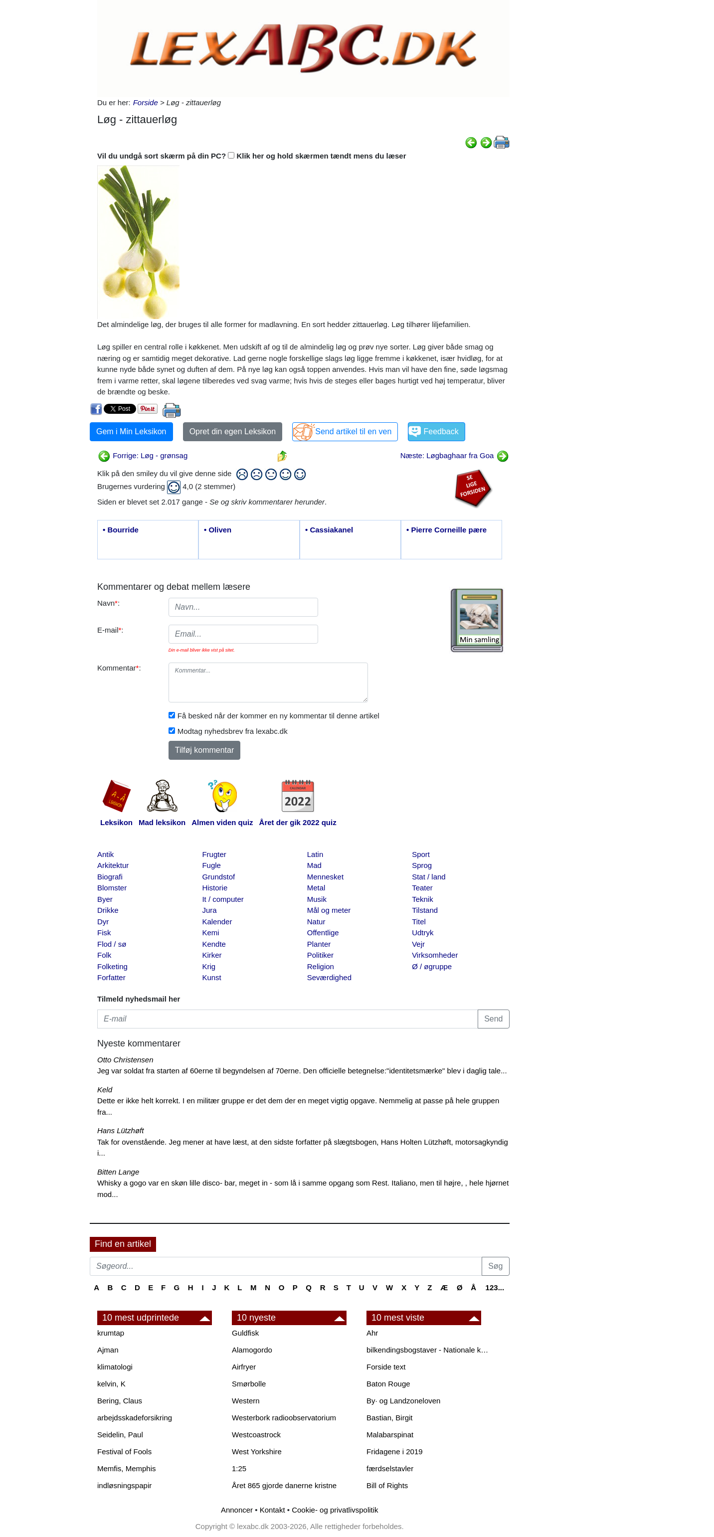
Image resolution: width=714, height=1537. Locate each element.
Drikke (108, 910)
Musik (317, 899)
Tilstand (425, 910)
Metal (316, 887)
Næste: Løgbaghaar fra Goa (454, 455)
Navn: (108, 603)
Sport (421, 854)
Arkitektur (113, 865)
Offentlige (323, 932)
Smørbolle (249, 1383)
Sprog (422, 865)
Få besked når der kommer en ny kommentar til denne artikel (278, 715)
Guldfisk (245, 1333)
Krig (208, 966)
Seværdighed (329, 977)
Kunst (211, 977)
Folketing (112, 966)
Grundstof (218, 876)
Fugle (211, 865)
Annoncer (237, 1510)
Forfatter (111, 977)
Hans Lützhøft (120, 1130)
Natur (316, 921)
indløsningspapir (124, 1485)
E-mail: (110, 630)
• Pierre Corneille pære (446, 529)
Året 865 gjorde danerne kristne (284, 1485)
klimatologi (115, 1367)
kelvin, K (111, 1383)
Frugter (214, 854)
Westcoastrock (256, 1434)
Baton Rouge (388, 1383)
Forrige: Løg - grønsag (142, 455)
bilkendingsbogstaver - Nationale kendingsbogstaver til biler (428, 1350)
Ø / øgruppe (432, 966)
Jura (209, 910)
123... (495, 1287)
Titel (419, 921)
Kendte (214, 944)
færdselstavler (389, 1468)
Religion (320, 966)
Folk (104, 955)
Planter (319, 944)
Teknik (422, 899)
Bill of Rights (387, 1485)
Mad (314, 865)
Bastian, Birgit (389, 1417)
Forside (145, 102)
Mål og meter (329, 910)
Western (246, 1400)
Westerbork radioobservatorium (284, 1417)
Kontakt (272, 1510)
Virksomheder (435, 955)
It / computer (222, 899)
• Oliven (217, 529)
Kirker (211, 955)
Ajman (108, 1350)
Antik (105, 854)
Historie (214, 887)
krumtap (110, 1333)
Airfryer (244, 1367)
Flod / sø (111, 944)
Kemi (210, 932)
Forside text (385, 1367)
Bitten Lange (118, 1172)
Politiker (320, 955)
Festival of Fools (124, 1451)
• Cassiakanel (329, 529)
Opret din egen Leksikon (232, 431)
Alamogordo (252, 1350)
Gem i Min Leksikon (131, 431)
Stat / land (429, 876)
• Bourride (121, 529)
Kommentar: (119, 668)
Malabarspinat (389, 1434)
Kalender (217, 921)
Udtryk (422, 932)
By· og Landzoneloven (403, 1400)
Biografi (110, 876)
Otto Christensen (125, 1059)
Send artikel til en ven (353, 431)
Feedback (440, 431)
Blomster (112, 887)
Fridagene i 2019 (394, 1451)
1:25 (239, 1468)
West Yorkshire (257, 1451)
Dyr (103, 921)
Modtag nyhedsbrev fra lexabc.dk (233, 731)
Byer (105, 899)
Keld (104, 1089)
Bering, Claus (119, 1400)
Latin (315, 854)
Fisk (104, 932)
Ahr (372, 1333)
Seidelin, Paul (120, 1434)
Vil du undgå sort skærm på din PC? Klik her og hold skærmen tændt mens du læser (251, 156)
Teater (422, 887)
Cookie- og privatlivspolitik (335, 1510)
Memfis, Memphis (126, 1468)
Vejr (418, 944)
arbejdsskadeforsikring (134, 1417)
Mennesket (325, 876)
